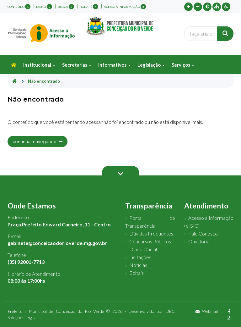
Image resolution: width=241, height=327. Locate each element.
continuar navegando (37, 141)
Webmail (206, 311)
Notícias (138, 265)
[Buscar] (225, 33)
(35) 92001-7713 (26, 262)
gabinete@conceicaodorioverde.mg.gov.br (57, 243)
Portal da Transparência (150, 222)
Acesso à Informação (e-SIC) (209, 222)
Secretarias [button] (76, 65)
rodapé (89, 6)
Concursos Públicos (150, 241)
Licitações (140, 257)
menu (44, 6)
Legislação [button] (151, 65)
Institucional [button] (39, 65)
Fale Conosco (203, 233)
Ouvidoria (198, 241)
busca (66, 6)
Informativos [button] (114, 65)
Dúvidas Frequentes (151, 233)
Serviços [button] (183, 65)
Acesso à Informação (125, 6)
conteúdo (19, 6)
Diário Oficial (143, 249)
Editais (136, 273)
